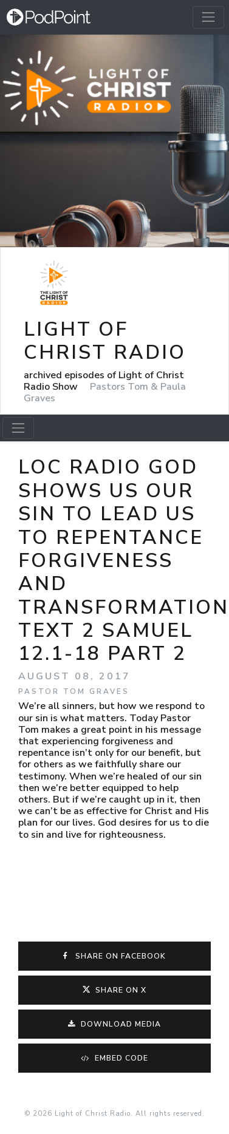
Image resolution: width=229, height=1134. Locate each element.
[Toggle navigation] (208, 17)
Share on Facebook (114, 956)
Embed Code (114, 1058)
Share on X (114, 990)
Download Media (114, 1024)
